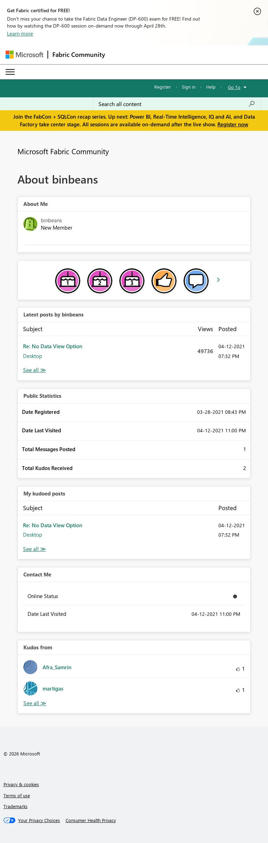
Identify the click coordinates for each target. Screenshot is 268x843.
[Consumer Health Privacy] (91, 820)
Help (211, 87)
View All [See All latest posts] (34, 370)
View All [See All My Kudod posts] (34, 549)
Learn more (20, 33)
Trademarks (15, 806)
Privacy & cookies (21, 784)
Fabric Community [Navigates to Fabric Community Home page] (78, 54)
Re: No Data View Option (52, 346)
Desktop (32, 355)
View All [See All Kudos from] (34, 703)
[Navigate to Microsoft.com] (24, 55)
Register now (232, 124)
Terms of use (16, 795)
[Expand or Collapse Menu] (10, 72)
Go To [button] (234, 87)
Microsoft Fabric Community (63, 151)
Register (162, 87)
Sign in (188, 87)
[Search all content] (176, 104)
